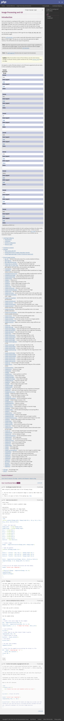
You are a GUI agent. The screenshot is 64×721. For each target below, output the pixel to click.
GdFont (5, 471)
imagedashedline (9, 367)
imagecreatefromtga (10, 353)
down (4, 581)
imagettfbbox (8, 451)
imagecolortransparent (10, 320)
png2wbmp (7, 466)
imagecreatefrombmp (10, 336)
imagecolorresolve (9, 309)
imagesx (7, 447)
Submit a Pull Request (23, 478)
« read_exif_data (45, 5)
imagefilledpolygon (9, 377)
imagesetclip (8, 434)
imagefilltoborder (9, 380)
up (2, 581)
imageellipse (8, 370)
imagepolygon (8, 421)
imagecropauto (8, 364)
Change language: (29, 10)
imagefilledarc (8, 374)
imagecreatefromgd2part (11, 341)
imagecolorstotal (9, 319)
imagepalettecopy (9, 416)
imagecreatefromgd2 (10, 340)
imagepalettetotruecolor (11, 417)
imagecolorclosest (9, 293)
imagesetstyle (8, 439)
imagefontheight (9, 385)
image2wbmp (8, 268)
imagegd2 (7, 395)
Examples (5, 249)
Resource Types (8, 244)
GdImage (5, 469)
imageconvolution (9, 322)
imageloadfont (8, 413)
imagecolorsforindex (10, 317)
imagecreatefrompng (10, 348)
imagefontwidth (8, 387)
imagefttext (8, 390)
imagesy (7, 448)
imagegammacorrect (10, 392)
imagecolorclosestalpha (11, 294)
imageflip (7, 383)
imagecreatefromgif (9, 345)
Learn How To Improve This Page (9, 478)
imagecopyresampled (10, 330)
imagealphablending (10, 277)
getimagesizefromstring (10, 262)
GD (47, 14)
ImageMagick (50, 18)
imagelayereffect (9, 409)
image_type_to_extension (11, 264)
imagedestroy (8, 369)
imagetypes (7, 455)
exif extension (9, 37)
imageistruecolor (9, 406)
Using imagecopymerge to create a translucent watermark (19, 254)
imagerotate (8, 426)
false (4, 163)
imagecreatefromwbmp (10, 354)
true (4, 82)
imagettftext (8, 453)
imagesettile (8, 442)
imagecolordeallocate (10, 301)
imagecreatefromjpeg (10, 346)
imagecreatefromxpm (10, 359)
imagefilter (7, 382)
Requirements (8, 239)
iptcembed (7, 461)
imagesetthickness (9, 440)
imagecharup (8, 286)
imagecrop (7, 362)
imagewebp (7, 458)
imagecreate (8, 333)
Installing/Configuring (8, 238)
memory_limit (35, 59)
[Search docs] (59, 2)
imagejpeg (7, 408)
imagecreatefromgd (9, 338)
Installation (7, 241)
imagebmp (7, 283)
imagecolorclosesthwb (10, 298)
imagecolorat (8, 291)
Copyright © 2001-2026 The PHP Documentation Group (15, 719)
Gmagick (49, 16)
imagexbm (7, 460)
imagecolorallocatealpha (11, 289)
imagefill (7, 372)
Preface (3, 5)
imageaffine (8, 270)
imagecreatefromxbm (10, 358)
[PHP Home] (3, 2)
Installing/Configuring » (57, 5)
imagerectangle (8, 422)
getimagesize (8, 260)
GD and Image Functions (9, 257)
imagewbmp (8, 456)
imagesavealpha (9, 427)
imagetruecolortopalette (11, 450)
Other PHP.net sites (48, 719)
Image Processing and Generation (24, 5)
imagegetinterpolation (10, 398)
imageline (7, 411)
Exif (48, 13)
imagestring (8, 443)
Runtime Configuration (10, 242)
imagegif (7, 400)
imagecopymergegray (10, 328)
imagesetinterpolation (10, 435)
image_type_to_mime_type (11, 265)
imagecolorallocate (9, 288)
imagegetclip (8, 396)
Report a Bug (33, 478)
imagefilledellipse (9, 375)
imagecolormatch (9, 306)
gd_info (6, 259)
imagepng (7, 419)
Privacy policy (57, 719)
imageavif (7, 281)
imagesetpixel (8, 437)
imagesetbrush (8, 432)
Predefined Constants (8, 247)
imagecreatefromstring (10, 349)
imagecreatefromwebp (10, 356)
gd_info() (33, 231)
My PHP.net (33, 719)
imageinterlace (8, 404)
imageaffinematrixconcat (11, 273)
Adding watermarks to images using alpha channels (17, 252)
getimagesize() (11, 53)
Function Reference (11, 5)
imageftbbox (8, 388)
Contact (39, 719)
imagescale (7, 430)
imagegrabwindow (9, 403)
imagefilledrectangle (10, 379)
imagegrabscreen (9, 401)
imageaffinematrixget (10, 275)
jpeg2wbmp (7, 464)
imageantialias (8, 278)
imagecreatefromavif (10, 335)
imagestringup (8, 445)
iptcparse (7, 463)
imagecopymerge (9, 327)
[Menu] (62, 2)
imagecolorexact (9, 302)
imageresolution (9, 424)
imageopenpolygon (9, 414)
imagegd (7, 393)
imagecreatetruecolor (10, 361)
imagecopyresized (9, 332)
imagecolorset (8, 315)
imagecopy (7, 325)
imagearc (7, 280)
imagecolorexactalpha (10, 304)
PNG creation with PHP (10, 251)
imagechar (7, 285)
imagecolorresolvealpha (11, 312)
